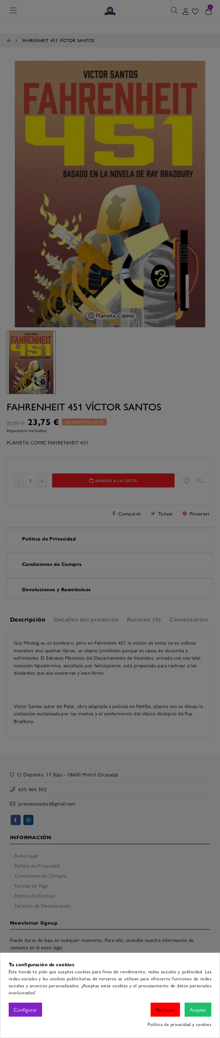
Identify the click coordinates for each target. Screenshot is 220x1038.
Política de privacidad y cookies (179, 1024)
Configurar (25, 1009)
